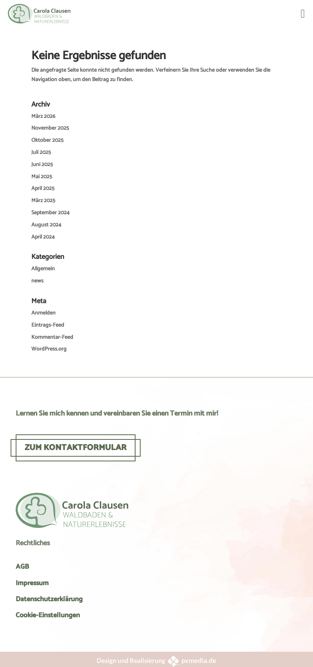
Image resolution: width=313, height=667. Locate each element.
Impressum (32, 583)
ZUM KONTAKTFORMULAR (76, 447)
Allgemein (43, 268)
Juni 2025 (42, 164)
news (37, 281)
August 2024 (46, 225)
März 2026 (43, 116)
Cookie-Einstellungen (48, 615)
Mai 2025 (41, 176)
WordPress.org (49, 349)
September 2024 (50, 212)
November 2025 (50, 128)
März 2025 (43, 200)
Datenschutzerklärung (49, 599)
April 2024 (43, 237)
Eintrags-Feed (47, 325)
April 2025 (42, 188)
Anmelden (43, 313)
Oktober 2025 (47, 140)
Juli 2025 (41, 152)
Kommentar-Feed (52, 337)
